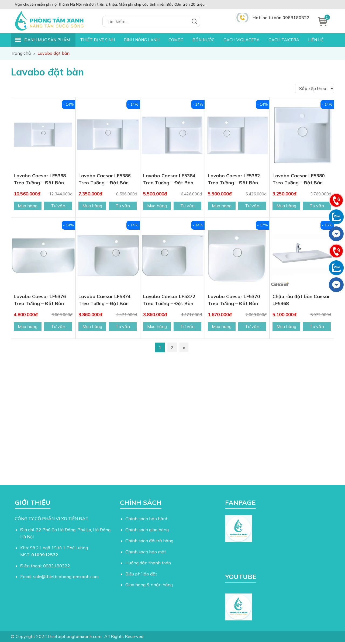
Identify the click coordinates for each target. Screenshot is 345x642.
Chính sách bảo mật (145, 551)
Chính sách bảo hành (146, 518)
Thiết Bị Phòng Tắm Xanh (52, 21)
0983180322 (56, 565)
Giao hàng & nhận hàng (149, 584)
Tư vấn (58, 205)
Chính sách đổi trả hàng (149, 540)
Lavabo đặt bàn (47, 72)
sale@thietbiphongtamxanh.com (66, 576)
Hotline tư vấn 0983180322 (281, 17)
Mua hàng (27, 205)
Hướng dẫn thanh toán (148, 562)
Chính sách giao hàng (147, 529)
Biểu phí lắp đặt (141, 574)
